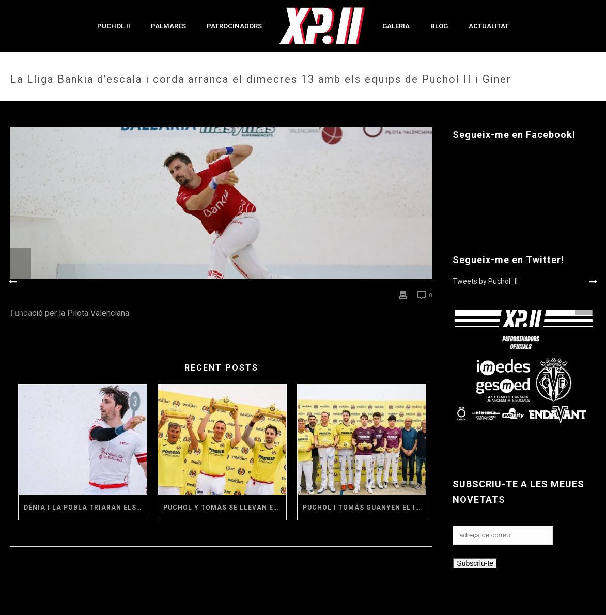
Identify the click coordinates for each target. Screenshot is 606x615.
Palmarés (168, 26)
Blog (439, 26)
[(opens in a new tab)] (83, 440)
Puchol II (113, 26)
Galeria (396, 26)
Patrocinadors (234, 26)
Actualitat (489, 26)
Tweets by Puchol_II (485, 281)
